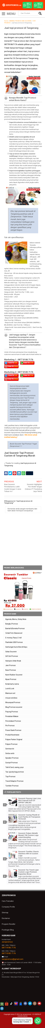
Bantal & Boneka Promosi (15, 628)
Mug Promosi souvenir (13, 707)
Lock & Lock (9, 688)
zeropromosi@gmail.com (12, 959)
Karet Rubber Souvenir (13, 675)
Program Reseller (8, 924)
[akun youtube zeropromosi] (39, 1003)
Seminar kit (9, 749)
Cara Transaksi (8, 901)
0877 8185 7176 (9, 953)
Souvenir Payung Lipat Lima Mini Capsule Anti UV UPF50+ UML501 (29, 800)
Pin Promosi (10, 726)
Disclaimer (6, 918)
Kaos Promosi (10, 670)
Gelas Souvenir (11, 652)
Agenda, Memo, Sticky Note (15, 619)
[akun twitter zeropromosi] (30, 1003)
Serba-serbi (9, 753)
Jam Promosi (10, 665)
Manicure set (10, 693)
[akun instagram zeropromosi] (35, 1003)
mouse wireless (11, 698)
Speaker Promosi (11, 758)
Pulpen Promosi (11, 744)
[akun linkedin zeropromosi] (2, 1008)
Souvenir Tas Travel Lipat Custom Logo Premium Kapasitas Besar (28, 872)
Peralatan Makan (11, 716)
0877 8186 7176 (9, 947)
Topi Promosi (10, 776)
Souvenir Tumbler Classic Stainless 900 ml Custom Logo (28, 854)
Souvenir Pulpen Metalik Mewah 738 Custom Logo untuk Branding (28, 835)
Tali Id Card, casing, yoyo (14, 767)
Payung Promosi (11, 712)
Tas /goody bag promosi (14, 772)
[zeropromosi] (12, 5)
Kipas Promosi (10, 679)
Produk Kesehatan (12, 735)
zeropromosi (7, 942)
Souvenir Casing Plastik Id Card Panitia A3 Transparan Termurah (29, 817)
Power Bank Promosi (13, 730)
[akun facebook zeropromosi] (25, 1003)
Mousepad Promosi (12, 702)
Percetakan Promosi (13, 721)
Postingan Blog (8, 930)
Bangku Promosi (11, 624)
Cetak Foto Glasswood (13, 633)
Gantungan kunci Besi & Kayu (16, 647)
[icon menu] (3, 13)
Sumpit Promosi (11, 763)
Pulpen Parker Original (13, 739)
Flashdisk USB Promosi (14, 642)
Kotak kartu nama (12, 684)
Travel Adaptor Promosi (14, 781)
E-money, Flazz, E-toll (13, 638)
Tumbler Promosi (11, 786)
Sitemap (5, 912)
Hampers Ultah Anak (13, 661)
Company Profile (8, 907)
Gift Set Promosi (11, 656)
